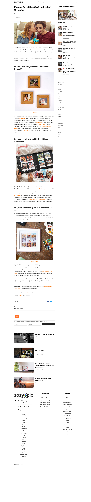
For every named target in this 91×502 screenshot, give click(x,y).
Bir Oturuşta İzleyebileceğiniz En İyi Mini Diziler (69, 57)
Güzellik (49, 2)
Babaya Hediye (67, 409)
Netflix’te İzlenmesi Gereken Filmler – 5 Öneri (44, 350)
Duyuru (59, 96)
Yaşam (43, 2)
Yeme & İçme (60, 139)
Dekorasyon (60, 93)
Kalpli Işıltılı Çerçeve (44, 267)
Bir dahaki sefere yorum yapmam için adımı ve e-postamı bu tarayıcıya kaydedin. (31, 321)
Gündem (60, 100)
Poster (67, 431)
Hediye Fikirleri (61, 107)
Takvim (67, 420)
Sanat (59, 130)
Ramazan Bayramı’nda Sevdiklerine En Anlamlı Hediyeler (69, 43)
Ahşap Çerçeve (34, 112)
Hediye (54, 2)
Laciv (43, 126)
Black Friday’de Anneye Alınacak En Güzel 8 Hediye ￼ (44, 364)
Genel (59, 98)
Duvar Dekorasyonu (67, 429)
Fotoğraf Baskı (67, 418)
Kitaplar (59, 114)
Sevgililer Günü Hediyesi (45, 400)
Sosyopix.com (22, 118)
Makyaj (59, 116)
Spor (59, 134)
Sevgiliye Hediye (67, 402)
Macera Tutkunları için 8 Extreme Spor (43, 379)
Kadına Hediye (67, 413)
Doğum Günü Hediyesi (45, 409)
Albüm (67, 422)
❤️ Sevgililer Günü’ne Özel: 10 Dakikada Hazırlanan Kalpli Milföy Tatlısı (69, 70)
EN (73, 2)
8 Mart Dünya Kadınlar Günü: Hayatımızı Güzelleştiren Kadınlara (69, 50)
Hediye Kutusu (67, 400)
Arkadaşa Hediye (67, 411)
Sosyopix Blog (27, 292)
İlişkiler (59, 109)
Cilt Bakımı (60, 91)
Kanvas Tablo (67, 424)
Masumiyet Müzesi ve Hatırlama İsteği (69, 63)
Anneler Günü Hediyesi (45, 402)
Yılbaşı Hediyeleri (45, 397)
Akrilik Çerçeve (43, 189)
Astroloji (60, 84)
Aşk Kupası (39, 122)
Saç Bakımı (60, 125)
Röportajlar (60, 123)
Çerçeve (67, 434)
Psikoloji (60, 121)
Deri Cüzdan (26, 130)
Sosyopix (16, 15)
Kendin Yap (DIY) (61, 111)
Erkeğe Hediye (67, 415)
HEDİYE (67, 397)
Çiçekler (59, 89)
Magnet (67, 427)
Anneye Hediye (67, 406)
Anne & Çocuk (61, 2)
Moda (59, 118)
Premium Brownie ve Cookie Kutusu (37, 199)
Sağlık (38, 2)
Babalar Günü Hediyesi (45, 404)
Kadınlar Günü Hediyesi (45, 406)
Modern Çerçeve (34, 261)
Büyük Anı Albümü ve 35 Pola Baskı (34, 183)
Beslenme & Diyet (61, 87)
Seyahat (59, 132)
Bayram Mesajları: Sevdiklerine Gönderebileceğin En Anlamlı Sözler (69, 34)
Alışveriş (69, 2)
